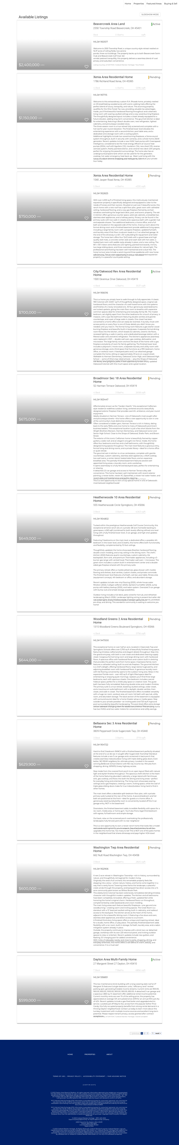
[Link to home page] (3, 3)
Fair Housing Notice (117, 1076)
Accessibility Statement (94, 1076)
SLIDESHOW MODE (150, 14)
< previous (135, 1033)
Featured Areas (154, 3)
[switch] (86, 65)
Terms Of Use (59, 1076)
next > (158, 1033)
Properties (139, 3)
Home (128, 3)
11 (152, 1033)
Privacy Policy (74, 1076)
